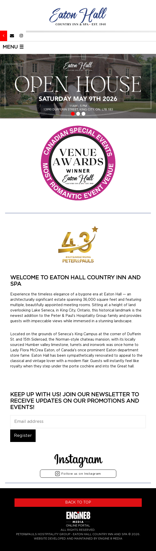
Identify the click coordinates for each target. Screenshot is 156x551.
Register (23, 436)
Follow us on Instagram (78, 473)
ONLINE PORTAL (78, 525)
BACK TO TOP (78, 502)
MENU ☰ (13, 47)
